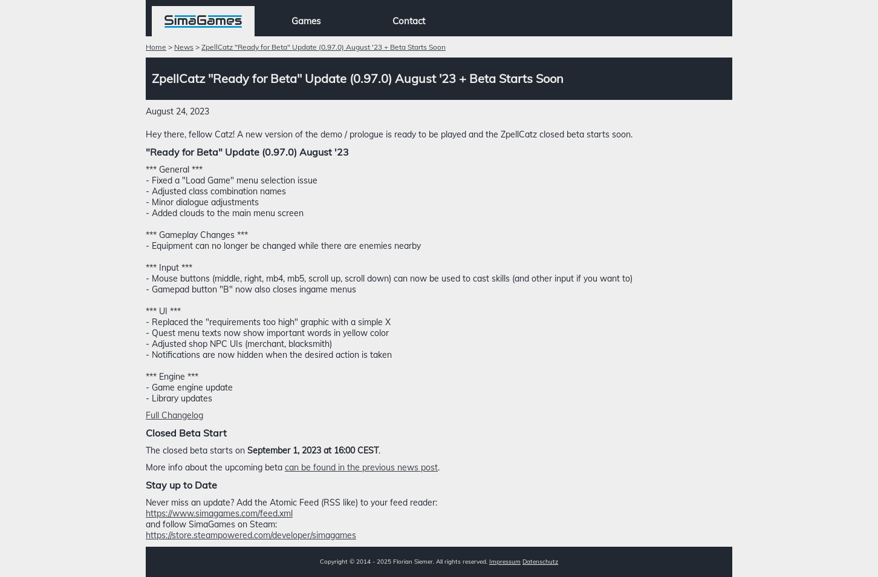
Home (156, 46)
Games (305, 21)
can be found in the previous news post (361, 467)
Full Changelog (174, 415)
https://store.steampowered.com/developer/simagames (251, 535)
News (183, 46)
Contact (408, 21)
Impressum (505, 561)
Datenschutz (540, 561)
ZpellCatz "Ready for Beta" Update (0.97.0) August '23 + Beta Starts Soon (323, 46)
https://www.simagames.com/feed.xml (219, 513)
